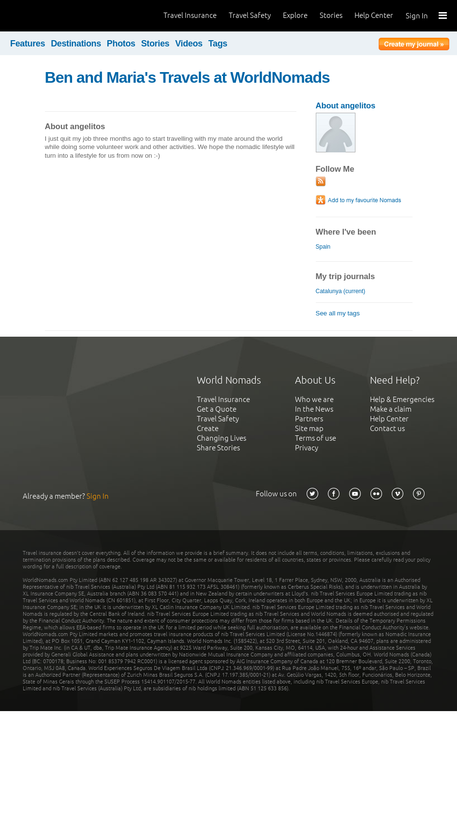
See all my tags (338, 313)
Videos (189, 43)
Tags (217, 43)
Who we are (314, 399)
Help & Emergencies (402, 399)
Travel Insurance (190, 15)
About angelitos (346, 105)
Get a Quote (216, 409)
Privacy (306, 448)
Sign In (417, 16)
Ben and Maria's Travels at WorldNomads (187, 77)
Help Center (373, 15)
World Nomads (51, 15)
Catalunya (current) (341, 291)
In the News (314, 409)
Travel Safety (250, 15)
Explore (295, 15)
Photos (121, 43)
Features (27, 43)
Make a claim (391, 409)
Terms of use (315, 438)
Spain (323, 246)
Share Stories (218, 448)
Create (208, 428)
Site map (309, 428)
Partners (309, 419)
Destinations (76, 43)
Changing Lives (221, 438)
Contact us (387, 428)
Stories (331, 15)
